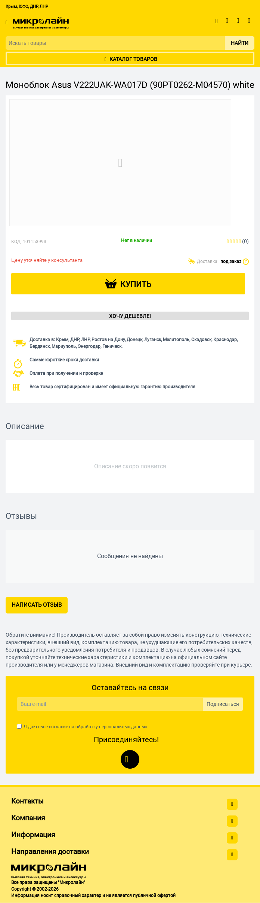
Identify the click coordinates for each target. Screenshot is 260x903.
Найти (239, 43)
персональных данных (123, 726)
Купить (135, 284)
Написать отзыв (37, 605)
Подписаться (223, 704)
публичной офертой (154, 895)
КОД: (16, 241)
